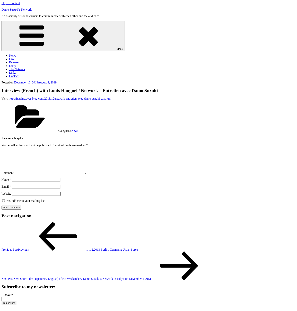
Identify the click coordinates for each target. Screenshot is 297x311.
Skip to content (11, 3)
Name (6, 184)
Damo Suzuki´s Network (17, 9)
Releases (14, 62)
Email (6, 191)
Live (12, 59)
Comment (7, 177)
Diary (12, 65)
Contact (14, 76)
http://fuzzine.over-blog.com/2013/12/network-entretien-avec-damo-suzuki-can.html (60, 98)
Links (12, 72)
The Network (17, 69)
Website (6, 198)
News (12, 55)
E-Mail (7, 299)
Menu (63, 35)
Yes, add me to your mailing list (23, 205)
